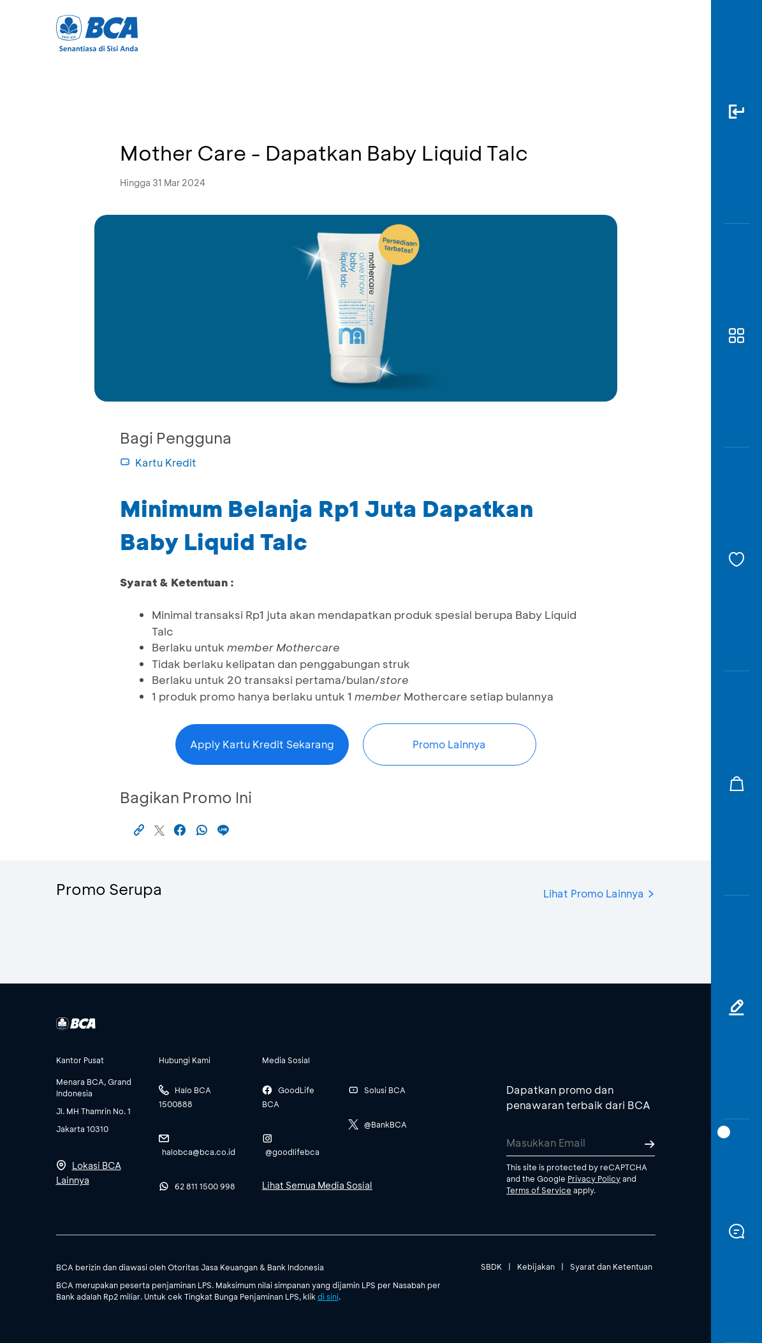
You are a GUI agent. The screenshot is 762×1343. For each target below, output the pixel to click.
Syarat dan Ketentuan (611, 1266)
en (644, 33)
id (621, 33)
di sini (328, 1296)
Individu (277, 32)
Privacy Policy (594, 1178)
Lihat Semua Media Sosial (317, 1185)
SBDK (491, 1266)
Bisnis (339, 32)
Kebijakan (536, 1266)
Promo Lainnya (449, 744)
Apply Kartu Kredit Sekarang (262, 744)
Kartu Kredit (158, 462)
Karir (487, 32)
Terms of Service (538, 1190)
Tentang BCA (414, 32)
